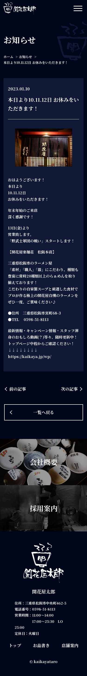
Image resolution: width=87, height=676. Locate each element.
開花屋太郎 (43, 591)
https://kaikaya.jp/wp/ (29, 356)
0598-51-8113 (43, 609)
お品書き (41, 645)
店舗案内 (70, 645)
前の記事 (17, 389)
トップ (15, 645)
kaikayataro (46, 661)
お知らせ (25, 56)
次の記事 (69, 389)
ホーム (8, 56)
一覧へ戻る (43, 412)
